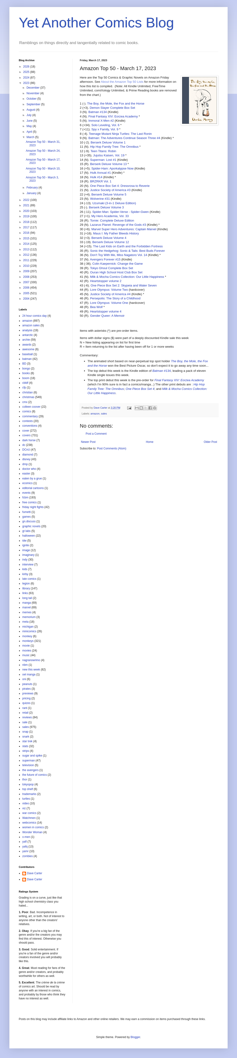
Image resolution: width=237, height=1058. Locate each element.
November (33, 93)
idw (24, 540)
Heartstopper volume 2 (105, 281)
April (30, 131)
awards (26, 344)
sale (24, 722)
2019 (26, 216)
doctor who (29, 469)
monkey (27, 636)
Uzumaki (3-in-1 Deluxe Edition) (114, 203)
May (30, 126)
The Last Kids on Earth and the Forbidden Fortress (128, 246)
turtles (26, 798)
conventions (29, 425)
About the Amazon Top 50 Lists (122, 81)
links (25, 593)
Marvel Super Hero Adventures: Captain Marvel (123, 229)
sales (104, 413)
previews (27, 693)
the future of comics (34, 774)
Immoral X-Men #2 (101, 120)
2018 (26, 222)
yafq (25, 846)
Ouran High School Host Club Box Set (116, 272)
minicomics (29, 631)
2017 (26, 227)
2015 (26, 238)
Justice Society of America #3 (110, 190)
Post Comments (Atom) (111, 448)
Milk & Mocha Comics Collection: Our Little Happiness (127, 277)
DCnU (26, 449)
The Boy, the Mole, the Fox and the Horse (115, 103)
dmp (25, 464)
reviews (27, 717)
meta (25, 621)
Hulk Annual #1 (100, 172)
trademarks (29, 794)
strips (25, 751)
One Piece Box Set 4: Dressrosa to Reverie (120, 186)
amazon (95, 413)
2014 (26, 243)
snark (25, 736)
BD (24, 363)
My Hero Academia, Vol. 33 (110, 216)
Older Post (210, 442)
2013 (26, 249)
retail (25, 712)
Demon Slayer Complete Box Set (112, 107)
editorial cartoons (33, 488)
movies (26, 650)
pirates (26, 688)
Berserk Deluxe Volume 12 (110, 242)
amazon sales (31, 325)
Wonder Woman (32, 832)
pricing (26, 698)
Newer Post (88, 442)
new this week (31, 669)
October (32, 98)
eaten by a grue (32, 478)
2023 (26, 83)
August (31, 109)
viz (24, 808)
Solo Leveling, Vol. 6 (105, 125)
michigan (28, 626)
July (29, 115)
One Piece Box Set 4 (140, 389)
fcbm (25, 497)
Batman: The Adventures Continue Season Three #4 (124, 138)
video (25, 803)
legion (26, 583)
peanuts (27, 684)
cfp (24, 387)
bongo (26, 368)
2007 (26, 282)
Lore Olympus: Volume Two (109, 289)
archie (26, 339)
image (26, 550)
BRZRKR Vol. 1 (100, 181)
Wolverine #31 (100, 198)
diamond (27, 454)
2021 (26, 205)
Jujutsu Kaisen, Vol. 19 (108, 155)
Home (149, 442)
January (32, 193)
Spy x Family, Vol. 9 (104, 129)
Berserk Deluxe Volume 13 (108, 164)
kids (24, 569)
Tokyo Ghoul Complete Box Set (111, 268)
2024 (26, 77)
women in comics (33, 827)
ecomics (27, 483)
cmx (24, 402)
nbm (25, 664)
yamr (25, 851)
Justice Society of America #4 (110, 294)
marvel (26, 607)
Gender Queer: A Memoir (107, 315)
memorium (29, 617)
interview (27, 564)
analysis (27, 330)
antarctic (27, 335)
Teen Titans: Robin (103, 151)
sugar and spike (32, 755)
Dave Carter (34, 873)
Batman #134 (97, 112)
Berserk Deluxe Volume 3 (106, 207)
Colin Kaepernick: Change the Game (117, 263)
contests (27, 421)
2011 (26, 260)
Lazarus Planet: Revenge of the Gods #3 (118, 224)
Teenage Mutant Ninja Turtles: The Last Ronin (120, 134)
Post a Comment (96, 433)
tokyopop (28, 784)
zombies (27, 856)
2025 (26, 72)
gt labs (26, 531)
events (26, 492)
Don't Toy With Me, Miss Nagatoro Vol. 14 (118, 255)
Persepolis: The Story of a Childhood (115, 298)
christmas (28, 397)
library (26, 588)
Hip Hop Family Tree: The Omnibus (114, 146)
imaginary (28, 555)
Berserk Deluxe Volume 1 (108, 142)
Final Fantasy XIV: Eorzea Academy (113, 116)
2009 (26, 271)
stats (25, 746)
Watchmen (29, 818)
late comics (29, 578)
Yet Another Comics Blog (96, 22)
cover (25, 430)
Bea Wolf (96, 307)
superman (28, 760)
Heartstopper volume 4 (105, 311)
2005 (26, 293)
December (33, 87)
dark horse (29, 440)
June (30, 120)
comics (26, 411)
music (26, 655)
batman (27, 359)
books (26, 373)
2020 (26, 211)
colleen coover (31, 406)
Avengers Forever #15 (105, 259)
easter (26, 473)
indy (24, 559)
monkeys (28, 641)
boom (25, 378)
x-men (26, 837)
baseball (27, 354)
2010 (26, 265)
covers (26, 435)
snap (25, 731)
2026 (26, 66)
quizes (26, 703)
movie (26, 645)
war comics (29, 813)
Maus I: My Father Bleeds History (116, 233)
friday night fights (33, 507)
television (28, 765)
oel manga (28, 674)
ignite (25, 545)
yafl (24, 841)
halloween (28, 535)
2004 (26, 298)
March (31, 137)
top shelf (27, 789)
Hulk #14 (96, 177)
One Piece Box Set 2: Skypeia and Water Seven (124, 285)
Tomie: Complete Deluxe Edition (112, 220)
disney (26, 459)
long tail (27, 598)
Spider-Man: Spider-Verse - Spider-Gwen (120, 212)
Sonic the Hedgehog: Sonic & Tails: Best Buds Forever (127, 250)
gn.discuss (29, 521)
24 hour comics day (34, 315)
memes (26, 612)
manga (26, 602)
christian (27, 392)
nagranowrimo (31, 660)
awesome (28, 349)
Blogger (135, 1037)
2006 (26, 287)
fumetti (26, 512)
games (26, 516)
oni (24, 679)
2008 (26, 277)
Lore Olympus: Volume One (109, 303)
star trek (27, 741)
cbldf (25, 382)
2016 (26, 232)
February (32, 187)
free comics (29, 502)
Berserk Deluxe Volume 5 (108, 194)
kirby (25, 574)
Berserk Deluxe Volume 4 (108, 238)
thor (24, 779)
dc (23, 445)
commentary (30, 416)
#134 (161, 371)
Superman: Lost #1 (103, 160)
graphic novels (31, 526)
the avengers (30, 770)
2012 (26, 254)
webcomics (29, 822)
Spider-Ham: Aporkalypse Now (112, 168)
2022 (26, 200)
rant (24, 708)
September (34, 104)
